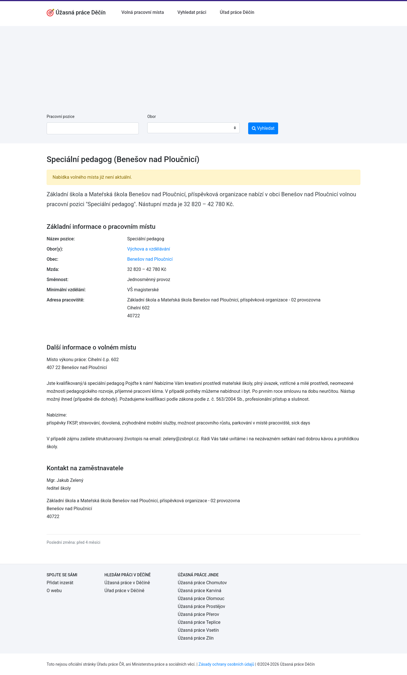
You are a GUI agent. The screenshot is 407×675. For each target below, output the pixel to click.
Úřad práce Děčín (237, 12)
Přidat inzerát (60, 582)
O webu (54, 590)
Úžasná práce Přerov (198, 614)
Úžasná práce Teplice (199, 622)
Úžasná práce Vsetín (198, 630)
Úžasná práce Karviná (199, 590)
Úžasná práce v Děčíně (127, 582)
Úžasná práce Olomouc (201, 598)
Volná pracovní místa (143, 12)
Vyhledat (263, 128)
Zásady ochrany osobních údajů (226, 664)
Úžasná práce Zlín (196, 638)
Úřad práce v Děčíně (124, 590)
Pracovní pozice (60, 116)
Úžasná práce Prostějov (201, 606)
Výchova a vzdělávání (148, 249)
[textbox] (159, 127)
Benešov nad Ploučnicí (150, 259)
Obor (151, 116)
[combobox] (193, 127)
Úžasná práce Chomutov (202, 582)
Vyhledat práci (191, 12)
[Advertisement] (203, 65)
